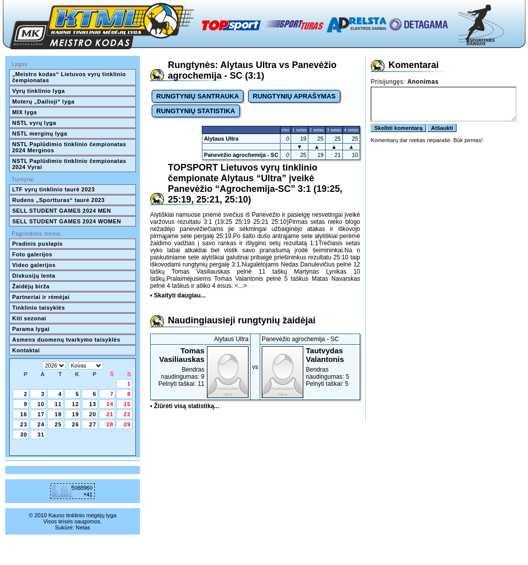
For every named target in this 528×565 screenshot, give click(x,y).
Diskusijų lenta (33, 276)
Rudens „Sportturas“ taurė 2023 (58, 200)
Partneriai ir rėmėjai (40, 297)
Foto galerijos (32, 254)
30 (23, 434)
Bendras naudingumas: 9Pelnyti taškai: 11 (200, 366)
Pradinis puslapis (37, 244)
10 (41, 404)
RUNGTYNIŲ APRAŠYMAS (294, 96)
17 (41, 414)
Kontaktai (26, 350)
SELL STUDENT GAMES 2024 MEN (61, 211)
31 (41, 434)
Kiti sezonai (29, 318)
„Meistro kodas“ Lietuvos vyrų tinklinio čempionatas (70, 77)
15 (127, 404)
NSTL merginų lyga (39, 133)
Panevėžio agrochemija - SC (241, 155)
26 (75, 424)
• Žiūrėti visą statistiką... (184, 406)
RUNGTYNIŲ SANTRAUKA (197, 96)
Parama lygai (31, 329)
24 (41, 424)
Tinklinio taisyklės (38, 308)
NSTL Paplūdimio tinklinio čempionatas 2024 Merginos (70, 147)
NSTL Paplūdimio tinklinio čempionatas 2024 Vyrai (70, 164)
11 (58, 404)
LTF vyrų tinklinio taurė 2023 (53, 189)
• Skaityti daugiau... (178, 295)
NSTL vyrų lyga (34, 123)
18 (58, 414)
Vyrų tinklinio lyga (38, 91)
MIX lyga (24, 112)
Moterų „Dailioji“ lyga (43, 101)
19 (75, 414)
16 (23, 414)
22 (127, 414)
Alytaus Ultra (221, 139)
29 (127, 424)
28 (110, 424)
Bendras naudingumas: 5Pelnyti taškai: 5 (310, 366)
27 (92, 424)
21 (110, 414)
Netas (83, 527)
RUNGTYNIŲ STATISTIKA (195, 111)
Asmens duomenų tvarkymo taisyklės (66, 340)
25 (58, 424)
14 (110, 404)
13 (92, 404)
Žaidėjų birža (31, 286)
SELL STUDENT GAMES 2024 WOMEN (66, 221)
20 (92, 414)
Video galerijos (34, 265)
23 (23, 424)
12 (75, 404)
